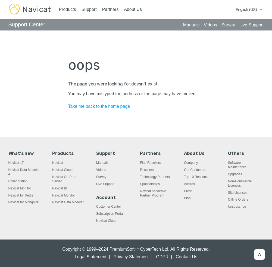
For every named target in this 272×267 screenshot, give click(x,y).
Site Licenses (237, 193)
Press (188, 191)
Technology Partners (155, 177)
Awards (189, 184)
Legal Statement (91, 256)
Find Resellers (150, 163)
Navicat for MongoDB (23, 202)
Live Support (105, 184)
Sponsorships (150, 184)
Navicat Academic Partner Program (153, 193)
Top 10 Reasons (196, 177)
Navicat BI (59, 188)
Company (191, 163)
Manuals (102, 163)
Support (89, 9)
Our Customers (195, 170)
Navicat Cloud (62, 170)
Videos (101, 170)
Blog (187, 198)
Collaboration (18, 181)
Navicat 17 (16, 163)
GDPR (162, 256)
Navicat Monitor (19, 188)
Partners (110, 9)
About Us (133, 9)
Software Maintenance (237, 165)
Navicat (57, 163)
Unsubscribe (237, 206)
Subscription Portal (110, 214)
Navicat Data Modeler (67, 202)
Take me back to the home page (99, 106)
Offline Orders (238, 199)
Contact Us (186, 256)
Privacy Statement (131, 256)
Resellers (147, 170)
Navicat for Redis (20, 195)
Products (67, 9)
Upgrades (235, 174)
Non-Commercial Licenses (240, 183)
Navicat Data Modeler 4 (24, 172)
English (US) (247, 9)
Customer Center (108, 206)
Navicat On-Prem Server (64, 179)
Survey (101, 177)
